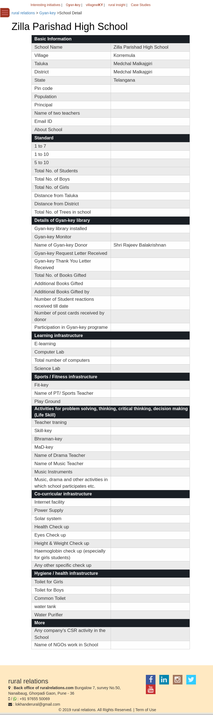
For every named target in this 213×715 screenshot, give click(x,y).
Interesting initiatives (46, 5)
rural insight (116, 5)
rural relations (23, 13)
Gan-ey (73, 5)
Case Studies (141, 5)
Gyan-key (47, 13)
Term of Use (145, 710)
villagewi (94, 5)
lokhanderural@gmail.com (37, 704)
